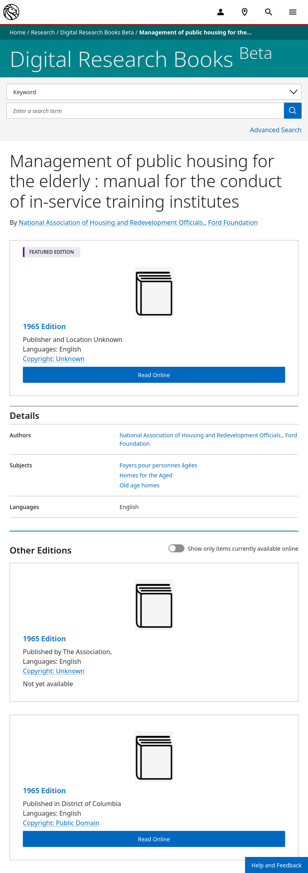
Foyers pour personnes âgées (158, 465)
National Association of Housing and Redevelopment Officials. (112, 222)
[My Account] (221, 12)
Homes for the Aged (146, 475)
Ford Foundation (233, 222)
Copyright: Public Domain (61, 822)
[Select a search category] (154, 92)
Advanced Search (276, 129)
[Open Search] (269, 12)
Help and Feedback (276, 865)
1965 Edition (44, 326)
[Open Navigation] (293, 12)
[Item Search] (145, 111)
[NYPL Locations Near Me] (245, 12)
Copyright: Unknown (54, 358)
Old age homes (140, 485)
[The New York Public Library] (11, 12)
